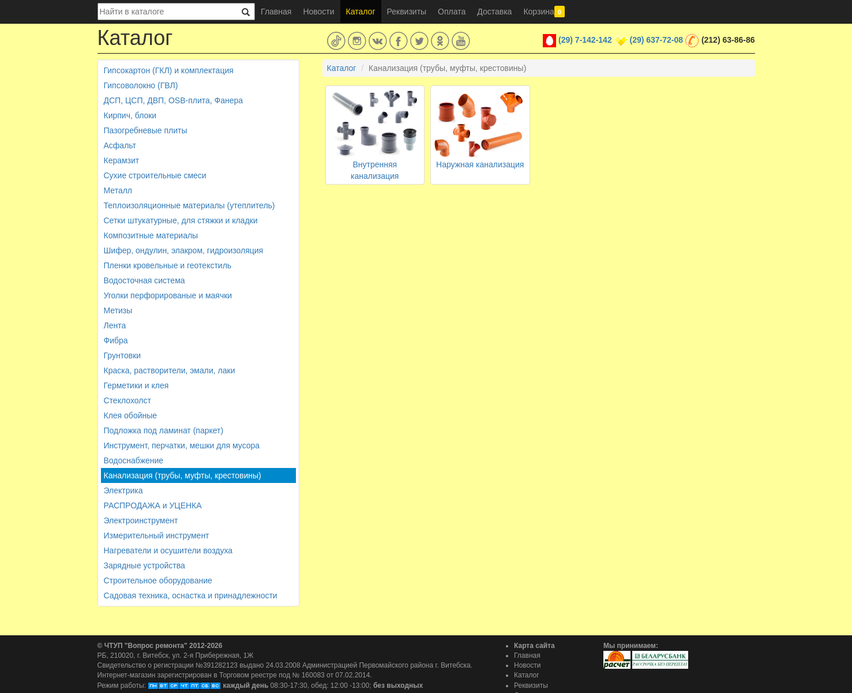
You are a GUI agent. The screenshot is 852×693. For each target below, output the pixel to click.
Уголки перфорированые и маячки (168, 295)
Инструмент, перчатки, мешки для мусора (182, 445)
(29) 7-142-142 (585, 39)
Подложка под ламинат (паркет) (164, 430)
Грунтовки (122, 355)
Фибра (116, 340)
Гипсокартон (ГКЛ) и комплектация (169, 70)
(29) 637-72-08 (656, 39)
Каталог (361, 11)
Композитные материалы (151, 235)
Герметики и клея (136, 385)
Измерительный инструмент (156, 535)
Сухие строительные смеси (155, 175)
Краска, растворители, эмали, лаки (169, 370)
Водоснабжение (134, 460)
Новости (318, 11)
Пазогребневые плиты (145, 130)
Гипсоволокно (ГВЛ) (141, 85)
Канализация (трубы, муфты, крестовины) (182, 475)
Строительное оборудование (158, 580)
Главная (276, 11)
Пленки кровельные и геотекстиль (168, 265)
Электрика (123, 490)
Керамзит (122, 160)
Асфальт (120, 145)
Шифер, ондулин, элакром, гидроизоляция (184, 250)
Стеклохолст (127, 400)
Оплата (452, 11)
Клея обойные (130, 415)
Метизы (118, 310)
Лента (115, 325)
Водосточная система (144, 280)
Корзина (544, 11)
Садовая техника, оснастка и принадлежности (190, 595)
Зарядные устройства (144, 565)
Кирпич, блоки (130, 115)
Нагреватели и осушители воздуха (168, 550)
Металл (118, 190)
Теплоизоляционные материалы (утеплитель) (189, 205)
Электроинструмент (141, 520)
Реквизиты (407, 11)
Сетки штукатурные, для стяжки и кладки (181, 220)
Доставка (494, 11)
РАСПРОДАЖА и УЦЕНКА (153, 505)
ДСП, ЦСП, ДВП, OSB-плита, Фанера (173, 100)
